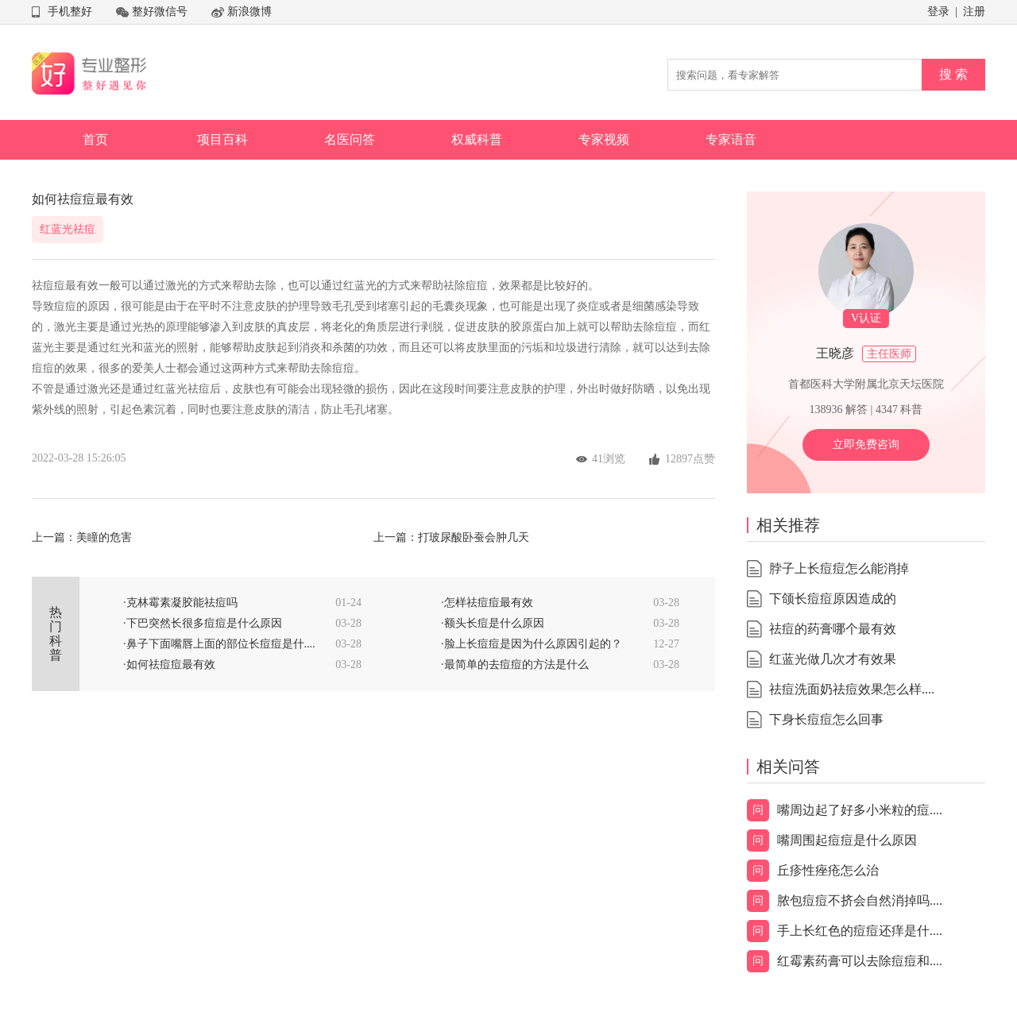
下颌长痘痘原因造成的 (832, 598)
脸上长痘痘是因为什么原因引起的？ (533, 644)
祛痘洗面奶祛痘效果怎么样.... (851, 689)
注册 (974, 11)
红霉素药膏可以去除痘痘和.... (859, 961)
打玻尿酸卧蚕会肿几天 (473, 537)
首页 (95, 139)
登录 (938, 11)
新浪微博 (249, 11)
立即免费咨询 (866, 444)
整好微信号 (160, 11)
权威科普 (476, 139)
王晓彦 (835, 353)
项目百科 (222, 139)
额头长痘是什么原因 (494, 623)
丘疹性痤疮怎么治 (828, 870)
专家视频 (603, 139)
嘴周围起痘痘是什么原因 (847, 840)
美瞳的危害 (104, 537)
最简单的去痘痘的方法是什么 (516, 664)
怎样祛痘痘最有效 (488, 603)
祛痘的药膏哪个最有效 (832, 629)
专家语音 (731, 139)
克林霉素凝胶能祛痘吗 (182, 603)
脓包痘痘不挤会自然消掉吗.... (859, 900)
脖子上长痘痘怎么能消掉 (839, 568)
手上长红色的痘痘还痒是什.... (859, 930)
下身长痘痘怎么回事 (826, 719)
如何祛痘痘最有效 (170, 664)
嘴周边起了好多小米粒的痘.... (859, 810)
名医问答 (349, 139)
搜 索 (953, 74)
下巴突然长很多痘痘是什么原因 (204, 623)
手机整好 (70, 11)
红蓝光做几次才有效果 (832, 659)
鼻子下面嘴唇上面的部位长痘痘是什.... (220, 644)
